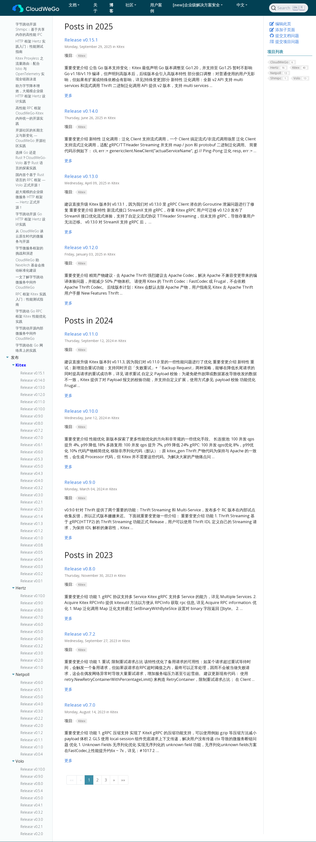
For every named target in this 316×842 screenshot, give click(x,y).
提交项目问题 (284, 41)
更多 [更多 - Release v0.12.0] (68, 303)
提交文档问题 (284, 35)
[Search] (288, 7)
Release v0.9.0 (79, 482)
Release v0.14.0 (81, 111)
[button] (79, 5)
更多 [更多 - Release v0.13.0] (68, 232)
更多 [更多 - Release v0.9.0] (68, 537)
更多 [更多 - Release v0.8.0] (68, 618)
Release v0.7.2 (79, 634)
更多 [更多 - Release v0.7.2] (68, 689)
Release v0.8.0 (79, 568)
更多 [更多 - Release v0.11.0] (68, 395)
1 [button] (89, 780)
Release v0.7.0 (79, 705)
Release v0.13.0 (81, 176)
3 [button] (106, 780)
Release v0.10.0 (81, 411)
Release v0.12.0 (81, 247)
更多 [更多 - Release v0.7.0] (68, 760)
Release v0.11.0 (81, 334)
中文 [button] (240, 5)
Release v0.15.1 (81, 40)
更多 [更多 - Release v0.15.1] (68, 95)
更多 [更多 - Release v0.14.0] (68, 160)
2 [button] (97, 780)
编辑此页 (280, 23)
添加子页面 (282, 29)
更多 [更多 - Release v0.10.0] (68, 466)
